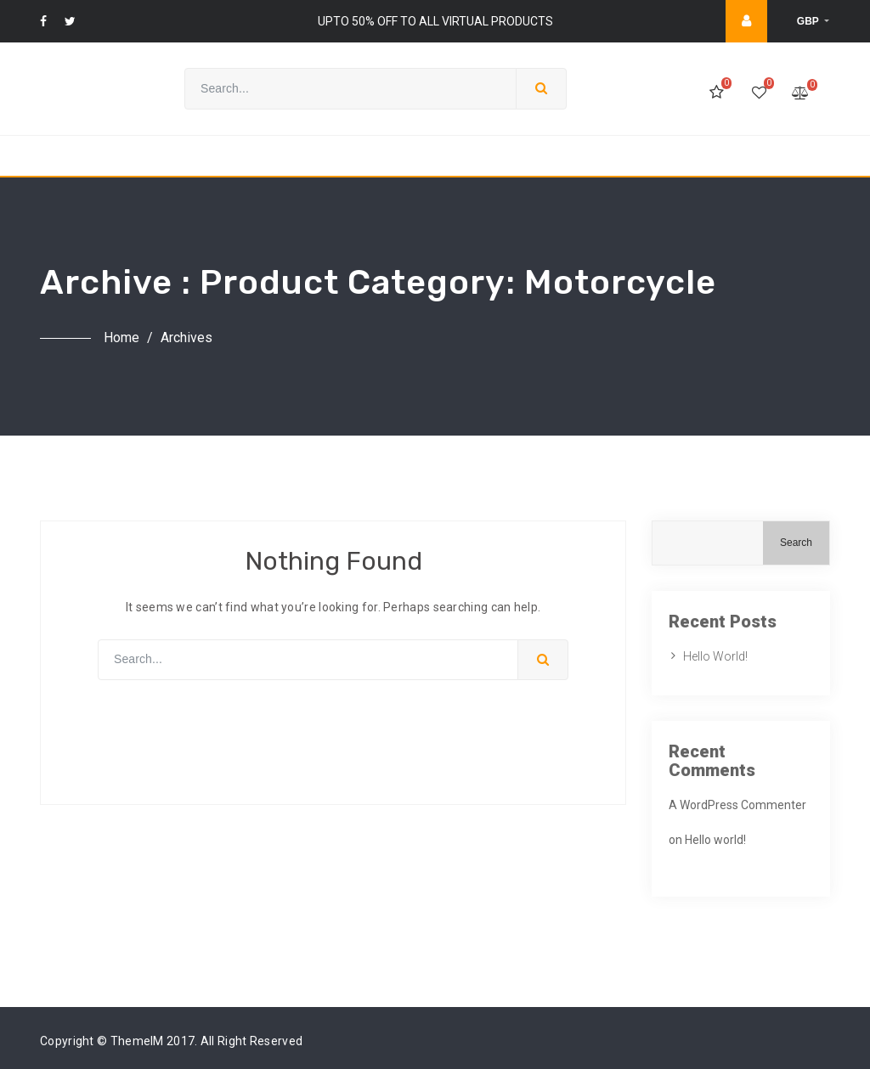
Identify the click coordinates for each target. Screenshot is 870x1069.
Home (121, 337)
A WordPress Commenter (737, 805)
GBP (809, 21)
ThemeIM (137, 1041)
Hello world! (715, 656)
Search (796, 543)
